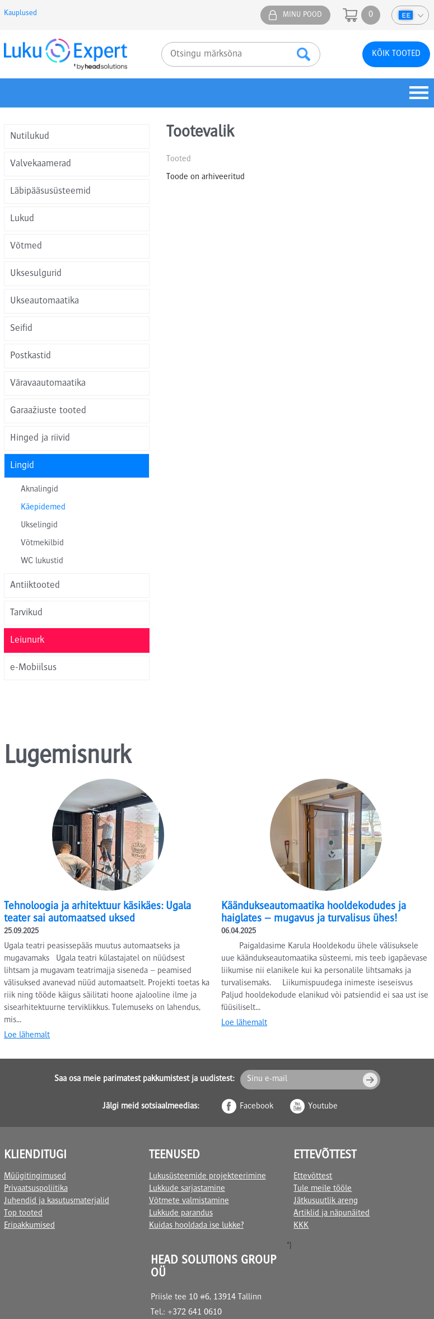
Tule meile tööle (322, 1189)
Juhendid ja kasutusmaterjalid (56, 1201)
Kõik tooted (396, 54)
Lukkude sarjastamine (187, 1189)
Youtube (323, 1106)
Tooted (178, 159)
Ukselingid (39, 525)
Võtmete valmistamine (189, 1201)
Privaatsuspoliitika (36, 1189)
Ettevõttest (312, 1176)
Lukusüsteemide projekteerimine (207, 1176)
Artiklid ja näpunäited (331, 1213)
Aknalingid (39, 489)
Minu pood (302, 15)
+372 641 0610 (194, 1312)
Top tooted (23, 1213)
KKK (301, 1226)
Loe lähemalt (27, 1035)
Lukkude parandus (181, 1213)
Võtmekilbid (42, 543)
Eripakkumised (29, 1226)
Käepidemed (43, 507)
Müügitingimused (35, 1176)
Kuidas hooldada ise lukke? (196, 1226)
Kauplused (20, 13)
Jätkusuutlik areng (325, 1201)
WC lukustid (42, 561)
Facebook (256, 1106)
